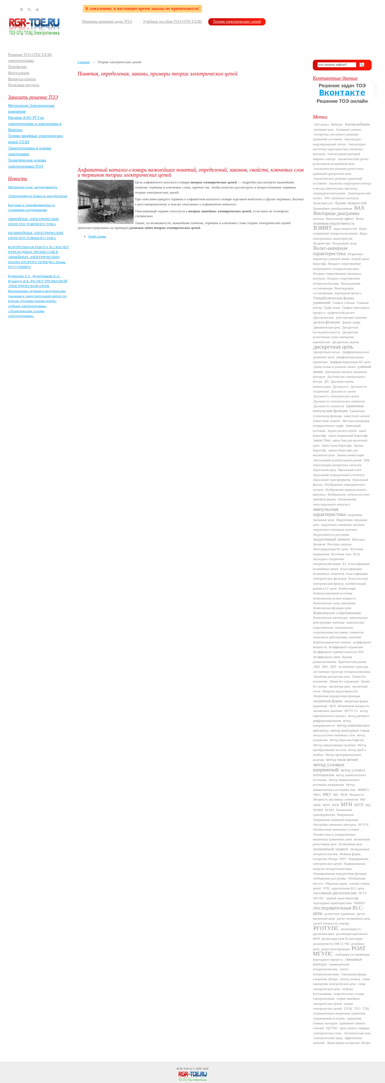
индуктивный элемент (331, 539)
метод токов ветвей (342, 759)
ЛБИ (316, 667)
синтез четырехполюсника (331, 971)
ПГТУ (363, 893)
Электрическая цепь (357, 1033)
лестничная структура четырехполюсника (341, 672)
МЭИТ (329, 810)
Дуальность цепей (343, 391)
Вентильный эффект (340, 219)
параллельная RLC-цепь (347, 888)
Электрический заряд (327, 1038)
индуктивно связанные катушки (342, 525)
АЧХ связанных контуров (341, 198)
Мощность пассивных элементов (335, 799)
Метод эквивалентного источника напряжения (336, 782)
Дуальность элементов (328, 406)
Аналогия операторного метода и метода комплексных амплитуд (342, 186)
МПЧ (326, 805)
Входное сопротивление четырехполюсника (336, 281)
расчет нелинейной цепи (353, 918)
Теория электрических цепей (237, 21)
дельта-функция (326, 322)
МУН (346, 804)
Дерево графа (351, 322)
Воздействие (321, 243)
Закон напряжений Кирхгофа (348, 435)
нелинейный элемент (330, 849)
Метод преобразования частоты (339, 747)
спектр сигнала (350, 979)
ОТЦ (326, 888)
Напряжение (345, 815)
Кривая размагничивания (332, 659)
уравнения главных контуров (337, 1021)
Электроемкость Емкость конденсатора (37, 196)
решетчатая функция (335, 949)
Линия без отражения (344, 681)
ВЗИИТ (322, 228)
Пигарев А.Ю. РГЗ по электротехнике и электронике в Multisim (34, 123)
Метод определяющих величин (334, 745)
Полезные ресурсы (23, 85)
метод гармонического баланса (340, 713)
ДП (326, 381)
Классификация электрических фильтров (340, 576)
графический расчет (341, 313)
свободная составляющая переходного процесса (341, 957)
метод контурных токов (349, 730)
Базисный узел (323, 203)
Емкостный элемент (327, 421)
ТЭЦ (365, 1008)
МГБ (332, 706)
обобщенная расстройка (329, 878)
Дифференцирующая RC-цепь (350, 362)
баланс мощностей (351, 203)
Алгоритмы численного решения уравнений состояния (335, 137)
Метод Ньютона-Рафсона (347, 740)
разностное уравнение (340, 914)
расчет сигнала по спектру (331, 923)
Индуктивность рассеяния (331, 535)
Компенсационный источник (332, 593)
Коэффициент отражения (346, 647)
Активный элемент (348, 129)
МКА (317, 795)
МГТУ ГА (351, 711)
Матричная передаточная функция (336, 696)
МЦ (368, 805)
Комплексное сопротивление (337, 613)
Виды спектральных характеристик (340, 236)
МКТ (327, 794)
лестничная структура (353, 667)
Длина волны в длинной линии (334, 367)
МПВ (317, 805)
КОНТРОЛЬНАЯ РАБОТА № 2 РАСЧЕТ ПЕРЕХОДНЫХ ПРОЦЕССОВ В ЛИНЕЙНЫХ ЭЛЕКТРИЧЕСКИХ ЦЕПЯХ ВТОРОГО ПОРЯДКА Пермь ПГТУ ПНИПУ (38, 257)
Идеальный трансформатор (332, 480)
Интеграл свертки (339, 544)
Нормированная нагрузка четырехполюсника (339, 866)
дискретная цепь (333, 347)
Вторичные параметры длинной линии (338, 256)
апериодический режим (329, 193)
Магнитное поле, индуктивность (32, 187)
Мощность (356, 795)
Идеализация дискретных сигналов (337, 465)
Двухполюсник (323, 317)
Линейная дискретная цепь (331, 676)
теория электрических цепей (333, 1006)
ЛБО (325, 667)
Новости (17, 178)
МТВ (335, 805)
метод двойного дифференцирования (341, 718)
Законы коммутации (350, 455)
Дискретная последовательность (335, 330)
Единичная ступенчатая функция (339, 413)
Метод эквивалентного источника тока (334, 787)
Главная (84, 62)
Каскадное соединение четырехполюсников (328, 561)
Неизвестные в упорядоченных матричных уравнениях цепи (334, 837)
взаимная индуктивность (334, 223)
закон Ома (321, 440)
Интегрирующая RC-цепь (330, 549)
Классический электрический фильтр (340, 581)
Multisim (336, 124)
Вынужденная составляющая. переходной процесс (337, 290)
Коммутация (347, 588)
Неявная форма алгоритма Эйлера (336, 856)
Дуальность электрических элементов (339, 401)
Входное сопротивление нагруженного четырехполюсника (337, 266)
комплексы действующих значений (337, 637)
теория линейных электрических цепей (336, 1001)
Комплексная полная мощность (334, 598)
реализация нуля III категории (342, 939)
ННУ (343, 859)
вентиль (318, 219)
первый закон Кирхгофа (342, 898)
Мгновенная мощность (353, 706)
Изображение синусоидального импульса (334, 501)
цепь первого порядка (354, 1028)
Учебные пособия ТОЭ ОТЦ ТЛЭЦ (172, 21)
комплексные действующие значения (340, 620)
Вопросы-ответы (22, 79)
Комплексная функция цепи (332, 608)
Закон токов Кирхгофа (336, 445)
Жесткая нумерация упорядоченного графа (341, 423)
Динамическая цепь (326, 327)
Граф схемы (97, 236)
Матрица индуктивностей (340, 691)
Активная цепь (323, 129)
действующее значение (351, 317)
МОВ (343, 795)
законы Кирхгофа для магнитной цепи (335, 452)
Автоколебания (357, 124)
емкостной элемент (357, 416)
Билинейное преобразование (332, 208)
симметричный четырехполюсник (331, 967)
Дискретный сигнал (326, 352)
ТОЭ (357, 1008)
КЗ (344, 564)
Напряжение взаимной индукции (335, 820)
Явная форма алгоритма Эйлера (348, 1043)
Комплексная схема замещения (334, 603)
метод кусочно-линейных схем (334, 735)
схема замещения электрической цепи (341, 981)
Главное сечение (343, 303)
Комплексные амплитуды (330, 618)
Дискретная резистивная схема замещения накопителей (335, 337)
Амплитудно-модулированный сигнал (337, 141)
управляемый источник (329, 1018)
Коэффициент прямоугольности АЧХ (338, 652)
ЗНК (367, 460)
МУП (358, 805)
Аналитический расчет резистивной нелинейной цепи (341, 161)
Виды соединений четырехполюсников (340, 231)
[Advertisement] (191, 121)
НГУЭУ (363, 825)
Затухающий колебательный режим (337, 460)
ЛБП (333, 667)
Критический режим (352, 662)
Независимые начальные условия (336, 829)
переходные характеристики (332, 903)
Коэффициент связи (326, 657)
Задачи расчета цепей (342, 431)
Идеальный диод (324, 470)
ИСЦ (356, 554)
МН (335, 795)
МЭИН (318, 810)
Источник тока (341, 554)
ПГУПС (318, 898)
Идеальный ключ (349, 470)
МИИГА (363, 790)
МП (362, 799)
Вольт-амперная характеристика (330, 250)
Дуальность (341, 386)
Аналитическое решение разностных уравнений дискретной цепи (338, 171)
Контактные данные (335, 78)
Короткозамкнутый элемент (332, 642)
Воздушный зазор (345, 243)
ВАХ (359, 208)
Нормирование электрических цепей (341, 861)
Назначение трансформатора (332, 812)
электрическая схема (327, 1033)
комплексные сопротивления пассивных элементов (338, 630)
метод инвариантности (332, 723)
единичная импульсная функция (338, 408)
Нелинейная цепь (350, 844)
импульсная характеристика (329, 511)
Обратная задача (336, 883)
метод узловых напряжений (329, 767)
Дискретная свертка (345, 342)
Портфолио (17, 67)
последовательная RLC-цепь (338, 910)
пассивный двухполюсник (335, 893)
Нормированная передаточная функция (340, 874)
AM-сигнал (321, 124)
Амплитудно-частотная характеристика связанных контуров (339, 149)
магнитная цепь (340, 686)
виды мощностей (345, 229)
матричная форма (327, 701)
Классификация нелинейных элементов (337, 571)
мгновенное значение (327, 711)
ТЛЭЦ (348, 1008)
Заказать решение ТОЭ (33, 97)
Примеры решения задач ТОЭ (107, 21)
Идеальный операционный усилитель (338, 475)
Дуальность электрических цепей (336, 396)
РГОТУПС (326, 928)
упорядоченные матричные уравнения (339, 1013)
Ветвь (360, 219)
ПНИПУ (359, 903)
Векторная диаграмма (336, 213)
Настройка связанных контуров (334, 825)
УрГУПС (332, 1028)
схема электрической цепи (339, 986)
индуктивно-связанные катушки (335, 529)
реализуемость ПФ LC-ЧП (331, 944)
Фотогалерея (18, 73)
